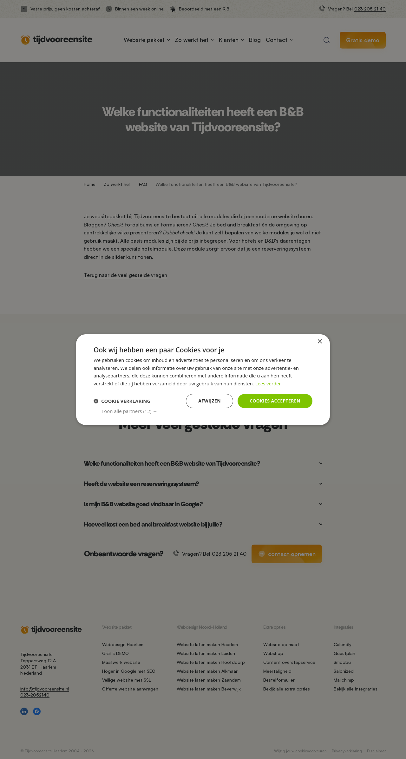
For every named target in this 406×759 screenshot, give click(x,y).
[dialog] (203, 379)
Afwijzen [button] (209, 401)
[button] (207, 411)
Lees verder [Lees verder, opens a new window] (268, 383)
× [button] (319, 341)
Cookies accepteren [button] (275, 401)
